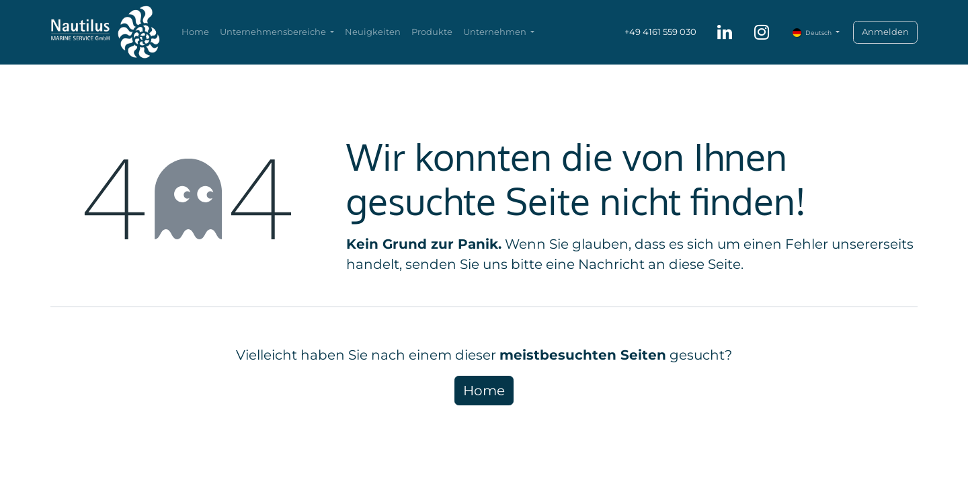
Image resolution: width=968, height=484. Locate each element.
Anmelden (885, 31)
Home (484, 390)
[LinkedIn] (724, 32)
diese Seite (705, 264)
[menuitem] (195, 32)
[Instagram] (761, 32)
